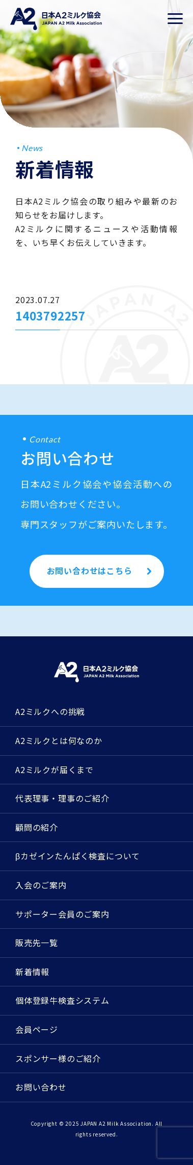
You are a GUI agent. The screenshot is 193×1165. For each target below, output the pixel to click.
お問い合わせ (41, 1087)
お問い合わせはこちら (89, 570)
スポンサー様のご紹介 (58, 1058)
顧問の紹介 (36, 827)
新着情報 (32, 971)
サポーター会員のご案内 (62, 914)
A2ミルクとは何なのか (58, 740)
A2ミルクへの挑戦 (50, 711)
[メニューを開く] (175, 18)
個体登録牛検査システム (62, 1000)
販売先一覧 (36, 942)
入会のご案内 (41, 885)
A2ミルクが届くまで (54, 769)
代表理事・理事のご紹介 (62, 798)
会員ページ (36, 1029)
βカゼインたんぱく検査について (77, 856)
